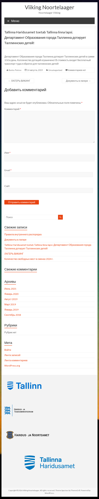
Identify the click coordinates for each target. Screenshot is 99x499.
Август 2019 (10, 299)
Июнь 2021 (10, 288)
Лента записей (12, 355)
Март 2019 (10, 304)
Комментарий (12, 109)
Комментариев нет (77, 70)
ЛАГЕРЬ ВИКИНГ (19, 80)
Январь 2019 (11, 309)
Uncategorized (55, 70)
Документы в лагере (78, 80)
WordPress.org (12, 365)
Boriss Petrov (15, 70)
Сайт (7, 186)
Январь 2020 (11, 293)
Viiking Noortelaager (49, 7)
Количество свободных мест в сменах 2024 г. (28, 258)
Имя (7, 152)
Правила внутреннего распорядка (23, 234)
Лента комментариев (15, 360)
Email (8, 170)
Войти (7, 349)
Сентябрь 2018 (12, 314)
